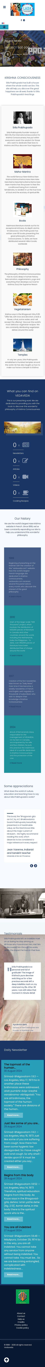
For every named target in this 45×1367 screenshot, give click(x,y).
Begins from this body (19, 1175)
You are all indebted (17, 1227)
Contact (21, 1316)
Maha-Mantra (23, 171)
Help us (21, 1319)
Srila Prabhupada (22, 127)
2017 (11, 676)
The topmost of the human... (17, 1066)
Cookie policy (22, 1327)
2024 (12, 727)
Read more (28, 54)
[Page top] (6, 1361)
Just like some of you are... (21, 1123)
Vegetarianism (22, 309)
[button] (24, 62)
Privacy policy (21, 1325)
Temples (22, 354)
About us (21, 1313)
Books (22, 220)
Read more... (13, 1115)
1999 (11, 558)
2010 (12, 617)
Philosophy (22, 269)
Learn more (15, 596)
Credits (21, 1322)
